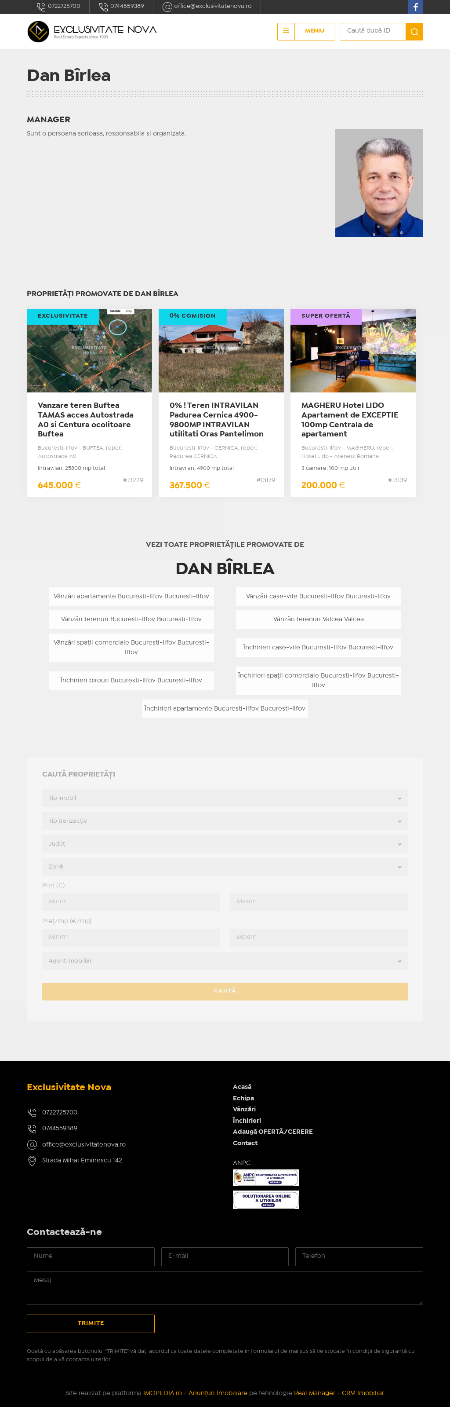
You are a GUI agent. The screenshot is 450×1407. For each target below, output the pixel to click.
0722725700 (58, 7)
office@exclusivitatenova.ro (207, 7)
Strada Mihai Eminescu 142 (82, 1160)
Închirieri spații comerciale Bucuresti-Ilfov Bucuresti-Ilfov (318, 681)
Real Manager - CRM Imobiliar (339, 1393)
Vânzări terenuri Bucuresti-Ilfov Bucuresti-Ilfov (131, 619)
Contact (245, 1143)
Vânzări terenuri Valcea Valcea (318, 619)
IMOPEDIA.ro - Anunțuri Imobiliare (195, 1393)
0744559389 (121, 7)
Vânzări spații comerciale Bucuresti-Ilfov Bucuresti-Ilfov (131, 648)
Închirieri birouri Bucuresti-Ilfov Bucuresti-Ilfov (131, 680)
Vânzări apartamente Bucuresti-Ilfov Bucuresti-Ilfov (131, 596)
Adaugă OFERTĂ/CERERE (273, 1132)
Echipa (243, 1098)
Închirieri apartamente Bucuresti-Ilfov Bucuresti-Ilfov (225, 708)
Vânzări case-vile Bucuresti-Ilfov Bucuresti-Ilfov (318, 596)
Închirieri (247, 1121)
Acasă (242, 1087)
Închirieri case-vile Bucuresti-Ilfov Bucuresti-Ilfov (318, 647)
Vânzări (244, 1109)
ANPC (241, 1163)
